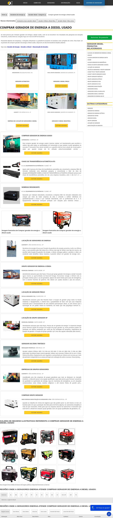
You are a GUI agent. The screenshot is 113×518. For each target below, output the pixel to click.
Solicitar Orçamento (99, 37)
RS (41, 455)
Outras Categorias (97, 104)
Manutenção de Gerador (95, 125)
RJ (10, 455)
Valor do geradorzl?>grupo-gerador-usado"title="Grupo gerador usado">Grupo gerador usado (99, 72)
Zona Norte (16, 472)
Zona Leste (43, 472)
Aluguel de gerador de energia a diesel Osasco (99, 54)
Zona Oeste (26, 472)
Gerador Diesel (92, 118)
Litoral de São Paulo (68, 472)
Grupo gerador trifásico (95, 76)
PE (47, 455)
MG (16, 455)
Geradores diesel (93, 89)
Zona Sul (34, 472)
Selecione (3, 455)
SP (26, 455)
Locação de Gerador (94, 67)
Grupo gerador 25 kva (94, 81)
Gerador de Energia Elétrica (96, 113)
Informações (97, 502)
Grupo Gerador (92, 120)
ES (21, 455)
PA (76, 455)
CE (57, 455)
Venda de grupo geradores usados (98, 65)
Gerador (90, 108)
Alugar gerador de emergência (97, 62)
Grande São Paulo (55, 472)
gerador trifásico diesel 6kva (46, 21)
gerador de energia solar (68, 497)
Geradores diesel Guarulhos (96, 91)
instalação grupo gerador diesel (26, 21)
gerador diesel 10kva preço (66, 21)
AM (71, 455)
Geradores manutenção (95, 86)
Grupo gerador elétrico (95, 79)
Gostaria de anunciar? (98, 490)
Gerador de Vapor (93, 115)
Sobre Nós (96, 497)
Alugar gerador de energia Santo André (98, 59)
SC (36, 455)
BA (52, 455)
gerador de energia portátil (69, 491)
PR (31, 455)
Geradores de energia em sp (96, 96)
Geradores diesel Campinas (96, 94)
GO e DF (64, 455)
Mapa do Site (97, 504)
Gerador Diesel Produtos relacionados (95, 46)
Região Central (5, 472)
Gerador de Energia (93, 111)
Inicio (95, 495)
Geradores (96, 499)
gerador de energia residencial (66, 494)
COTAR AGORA (10, 86)
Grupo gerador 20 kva (94, 84)
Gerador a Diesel (26, 47)
